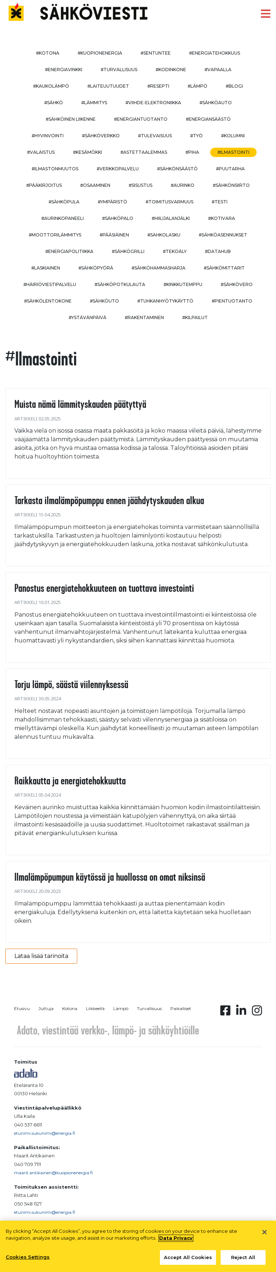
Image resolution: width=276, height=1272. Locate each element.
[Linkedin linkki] (241, 1012)
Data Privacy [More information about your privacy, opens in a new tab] (176, 1241)
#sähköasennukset (223, 235)
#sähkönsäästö (177, 168)
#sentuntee (156, 53)
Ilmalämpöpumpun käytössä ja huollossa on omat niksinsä (109, 876)
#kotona (47, 53)
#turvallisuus (119, 69)
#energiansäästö (208, 119)
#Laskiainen (45, 268)
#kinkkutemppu (183, 284)
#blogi (234, 86)
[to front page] (78, 12)
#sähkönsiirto (231, 185)
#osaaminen (95, 185)
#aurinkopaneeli (62, 218)
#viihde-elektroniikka (153, 102)
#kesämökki (87, 152)
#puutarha (230, 168)
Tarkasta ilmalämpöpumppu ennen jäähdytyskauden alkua (109, 500)
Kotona (69, 1008)
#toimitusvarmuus (169, 201)
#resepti (158, 86)
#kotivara (221, 218)
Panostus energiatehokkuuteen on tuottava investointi (104, 587)
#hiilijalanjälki (171, 218)
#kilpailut (195, 317)
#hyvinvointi (48, 135)
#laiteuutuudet (108, 86)
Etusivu (22, 1008)
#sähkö (53, 102)
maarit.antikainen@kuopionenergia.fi (53, 1172)
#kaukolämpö (51, 86)
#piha (192, 152)
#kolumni (233, 135)
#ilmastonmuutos (55, 168)
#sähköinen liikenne (71, 119)
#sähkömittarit (224, 268)
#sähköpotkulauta (120, 284)
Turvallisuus (149, 1008)
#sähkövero (237, 284)
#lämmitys (94, 102)
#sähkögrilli (128, 251)
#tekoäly (175, 251)
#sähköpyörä (95, 268)
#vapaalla (217, 69)
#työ (196, 135)
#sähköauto (215, 102)
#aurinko (182, 185)
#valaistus (41, 152)
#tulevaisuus (155, 135)
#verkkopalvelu (118, 168)
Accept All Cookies (188, 1260)
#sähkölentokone (48, 301)
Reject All (243, 1260)
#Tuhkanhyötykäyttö (165, 301)
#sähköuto (104, 301)
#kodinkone (171, 69)
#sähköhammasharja (158, 268)
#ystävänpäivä (87, 317)
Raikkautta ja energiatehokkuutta (70, 780)
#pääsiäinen (114, 235)
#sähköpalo (117, 218)
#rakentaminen (144, 317)
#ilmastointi (233, 152)
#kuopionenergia (100, 53)
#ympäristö (112, 201)
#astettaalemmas (143, 152)
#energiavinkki (63, 69)
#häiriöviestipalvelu (49, 284)
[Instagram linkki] (257, 1012)
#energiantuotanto (140, 119)
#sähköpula (64, 201)
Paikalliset (180, 1008)
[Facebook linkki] (225, 1012)
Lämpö (120, 1008)
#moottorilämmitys (55, 235)
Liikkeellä (95, 1008)
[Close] (264, 1235)
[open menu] (265, 14)
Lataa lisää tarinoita (41, 956)
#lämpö (197, 86)
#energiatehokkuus (214, 53)
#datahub (218, 251)
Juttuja (46, 1008)
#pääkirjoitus (44, 185)
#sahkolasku (163, 235)
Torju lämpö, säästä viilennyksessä (71, 684)
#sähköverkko (101, 135)
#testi (219, 201)
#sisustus (140, 185)
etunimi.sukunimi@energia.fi (44, 1133)
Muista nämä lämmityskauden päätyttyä (80, 403)
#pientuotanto (232, 301)
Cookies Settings (28, 1260)
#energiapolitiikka (69, 251)
